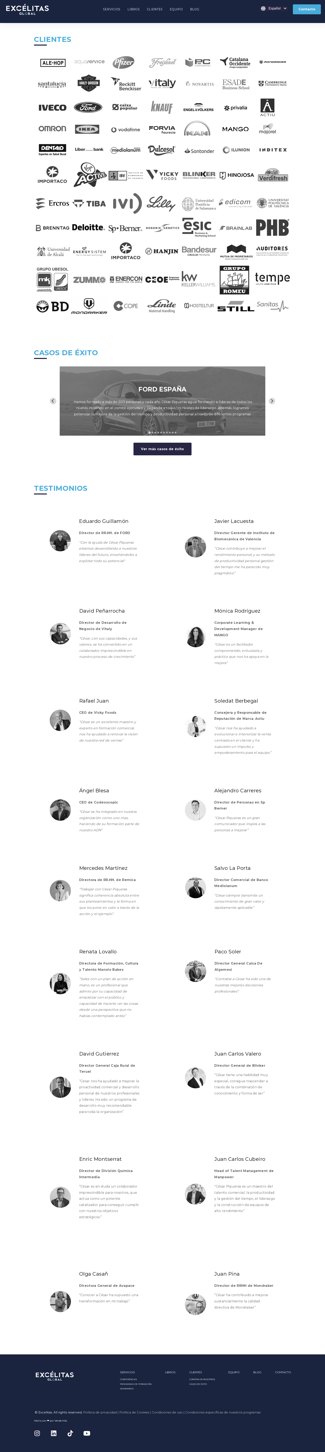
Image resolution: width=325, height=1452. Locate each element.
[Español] (274, 8)
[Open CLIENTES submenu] (154, 10)
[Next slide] (272, 401)
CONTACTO (283, 1372)
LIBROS (133, 9)
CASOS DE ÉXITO (198, 1384)
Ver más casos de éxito (162, 449)
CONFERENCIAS (128, 1379)
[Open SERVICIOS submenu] (111, 10)
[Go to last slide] (53, 401)
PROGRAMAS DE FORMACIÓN (136, 1384)
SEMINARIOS (126, 1388)
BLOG (194, 9)
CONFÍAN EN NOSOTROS (202, 1379)
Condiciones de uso (167, 1412)
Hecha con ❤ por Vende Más (50, 1420)
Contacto (306, 9)
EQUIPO (176, 9)
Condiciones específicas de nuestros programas (223, 1412)
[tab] (149, 432)
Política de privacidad (100, 1412)
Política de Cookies (134, 1412)
